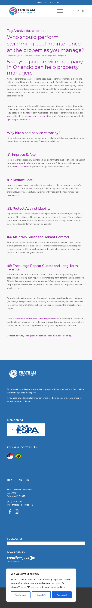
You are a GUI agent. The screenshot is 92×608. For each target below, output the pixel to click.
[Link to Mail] (82, 11)
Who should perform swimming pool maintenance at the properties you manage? (45, 43)
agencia (63, 56)
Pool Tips (40, 56)
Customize (20, 594)
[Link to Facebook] (73, 11)
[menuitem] (40, 2)
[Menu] (58, 11)
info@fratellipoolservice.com (20, 504)
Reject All (41, 594)
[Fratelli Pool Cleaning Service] (38, 11)
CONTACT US (40, 2)
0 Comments (28, 56)
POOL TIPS (54, 2)
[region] (41, 585)
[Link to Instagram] (78, 11)
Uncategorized (50, 56)
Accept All (62, 594)
